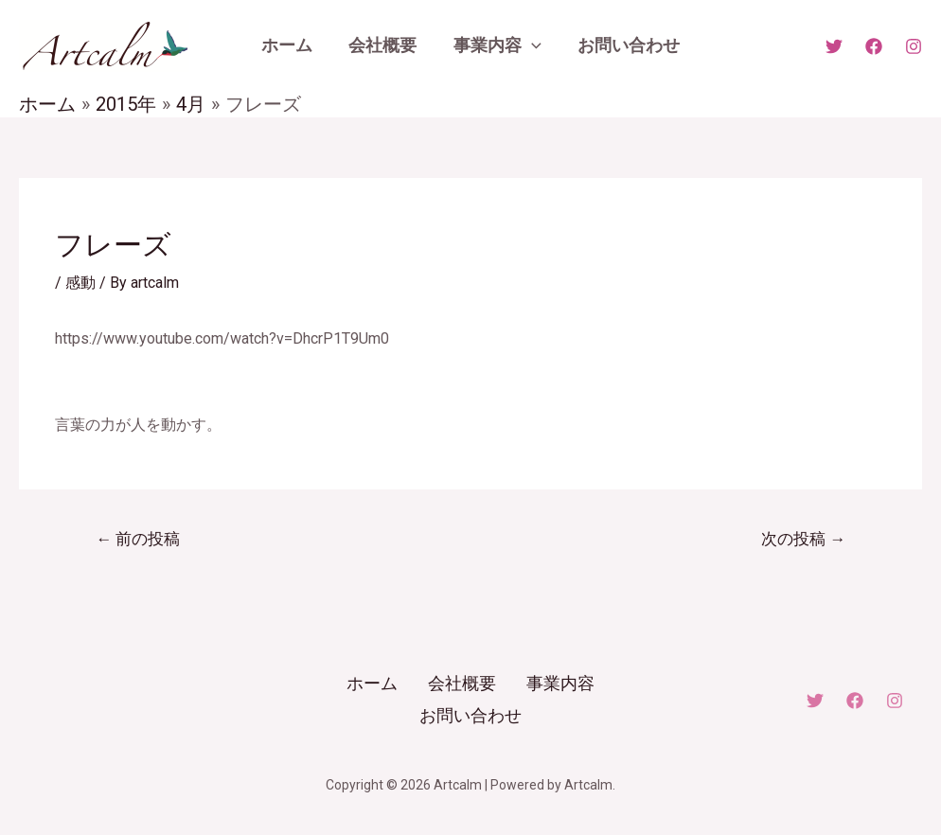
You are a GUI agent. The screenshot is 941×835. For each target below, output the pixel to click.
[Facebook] (873, 46)
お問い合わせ (470, 714)
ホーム (372, 683)
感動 (80, 283)
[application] (531, 45)
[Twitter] (815, 699)
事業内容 (560, 683)
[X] (834, 46)
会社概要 (462, 683)
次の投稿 (803, 538)
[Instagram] (913, 46)
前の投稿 (138, 538)
